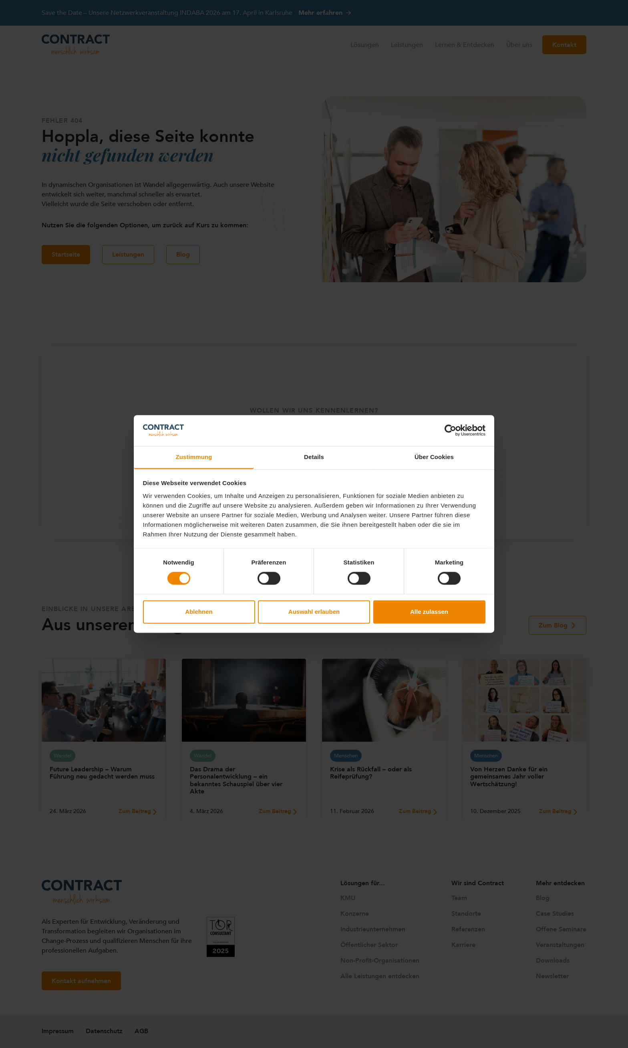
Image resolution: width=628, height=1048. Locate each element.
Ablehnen (198, 611)
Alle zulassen (429, 611)
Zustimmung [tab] (194, 456)
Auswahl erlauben (314, 611)
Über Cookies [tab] (434, 456)
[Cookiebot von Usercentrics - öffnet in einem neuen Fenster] (450, 431)
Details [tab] (314, 456)
